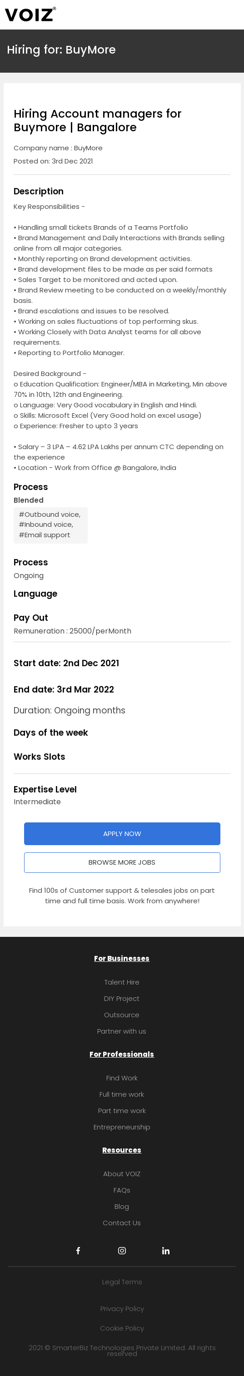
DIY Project (121, 998)
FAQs (122, 1190)
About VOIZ (121, 1173)
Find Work (122, 1078)
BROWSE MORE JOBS (122, 862)
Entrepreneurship (122, 1127)
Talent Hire (122, 982)
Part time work (122, 1110)
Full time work (122, 1094)
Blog (122, 1206)
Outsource (121, 1015)
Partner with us (121, 1031)
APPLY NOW (122, 833)
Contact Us (122, 1223)
